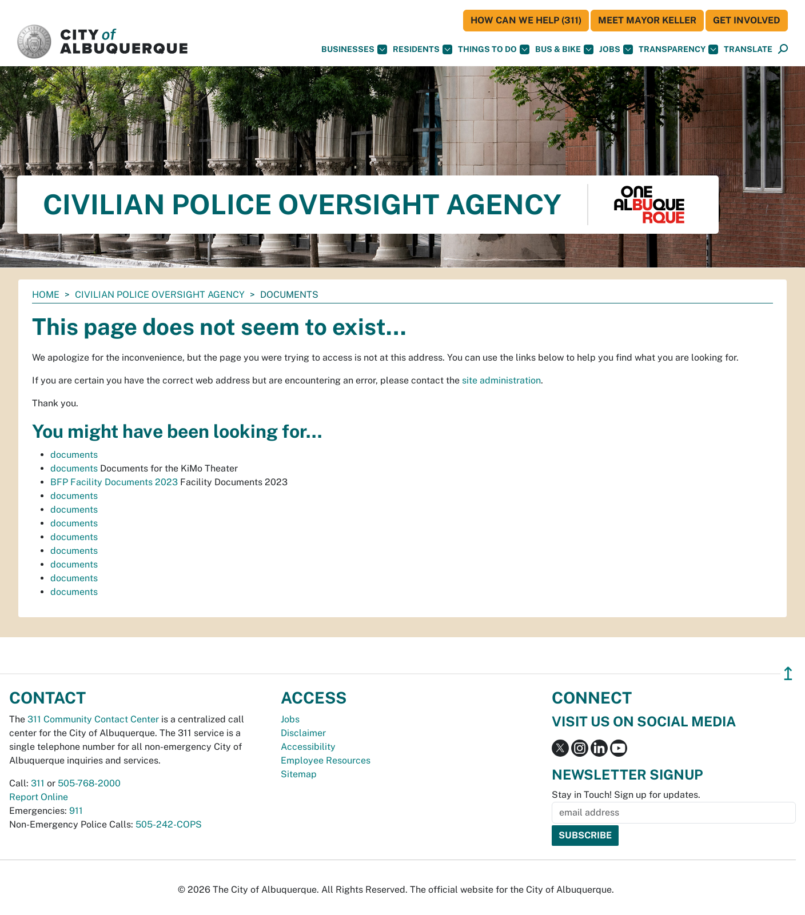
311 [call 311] (38, 783)
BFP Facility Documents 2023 (114, 482)
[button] (748, 49)
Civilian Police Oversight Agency (160, 294)
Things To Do (493, 49)
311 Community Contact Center (93, 719)
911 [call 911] (76, 810)
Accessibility (308, 746)
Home (45, 294)
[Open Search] (783, 49)
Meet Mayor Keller (647, 20)
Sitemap (299, 774)
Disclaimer (303, 733)
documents (74, 454)
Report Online (38, 797)
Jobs (616, 49)
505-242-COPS (169, 824)
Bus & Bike (564, 49)
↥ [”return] (788, 673)
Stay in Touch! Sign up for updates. (626, 794)
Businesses (354, 49)
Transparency (678, 49)
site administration (501, 380)
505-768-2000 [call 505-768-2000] (89, 783)
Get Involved (746, 20)
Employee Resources (325, 760)
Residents (422, 49)
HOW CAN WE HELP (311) (526, 20)
